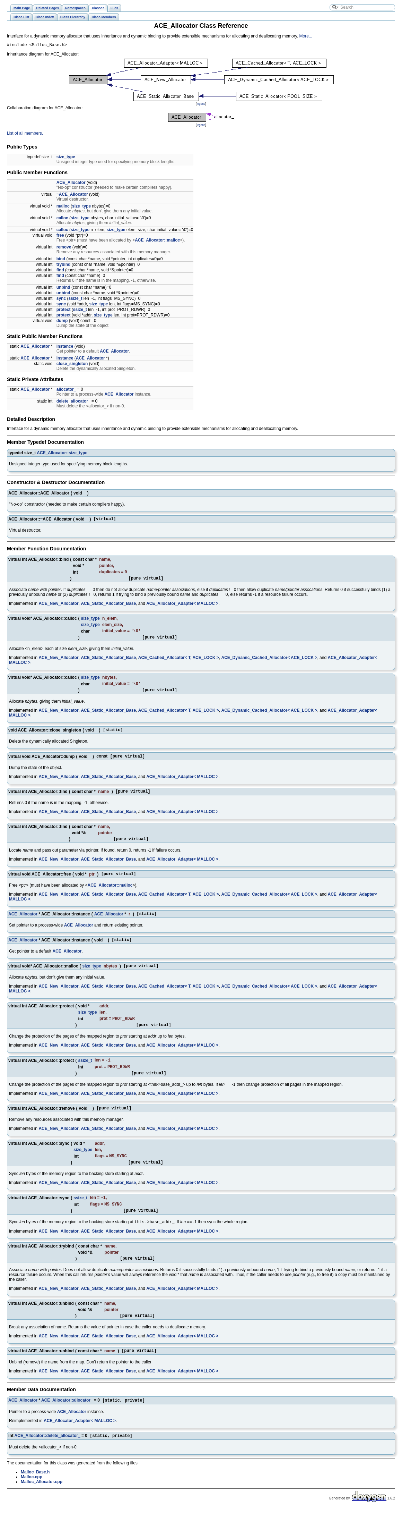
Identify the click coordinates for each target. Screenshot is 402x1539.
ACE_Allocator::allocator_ (67, 1429)
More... (305, 36)
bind (60, 259)
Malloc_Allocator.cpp (41, 1511)
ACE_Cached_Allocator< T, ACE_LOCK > (178, 663)
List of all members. (25, 134)
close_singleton (72, 364)
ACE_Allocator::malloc (157, 241)
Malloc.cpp (31, 1506)
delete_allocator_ (73, 402)
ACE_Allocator (71, 183)
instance (64, 347)
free (60, 236)
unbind (63, 288)
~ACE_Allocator (72, 195)
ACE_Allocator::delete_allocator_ (47, 1465)
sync (61, 299)
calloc (62, 219)
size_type (65, 157)
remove (63, 248)
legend (200, 105)
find (60, 271)
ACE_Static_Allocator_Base (108, 607)
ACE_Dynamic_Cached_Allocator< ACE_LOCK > (269, 663)
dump (62, 321)
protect (63, 310)
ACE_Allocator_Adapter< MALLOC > (182, 607)
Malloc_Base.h (35, 1501)
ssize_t (75, 299)
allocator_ (66, 390)
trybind (63, 265)
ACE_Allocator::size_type (62, 453)
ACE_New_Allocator (58, 607)
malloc (63, 207)
